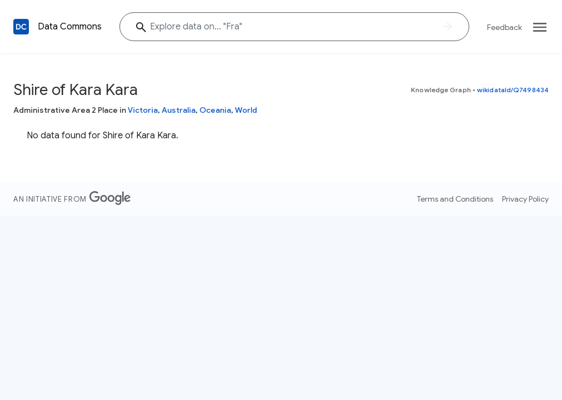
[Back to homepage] (21, 26)
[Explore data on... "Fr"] (294, 26)
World (246, 110)
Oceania (215, 110)
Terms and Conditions (455, 199)
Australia (178, 110)
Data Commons (70, 26)
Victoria (143, 110)
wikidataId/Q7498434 (513, 90)
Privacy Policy (525, 199)
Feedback (504, 27)
